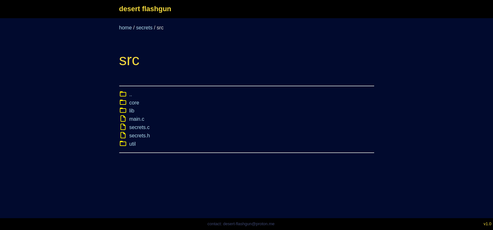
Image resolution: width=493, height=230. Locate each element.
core (134, 102)
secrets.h (139, 135)
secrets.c (139, 127)
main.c (136, 119)
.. (130, 94)
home (125, 27)
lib (131, 110)
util (132, 144)
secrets (144, 27)
